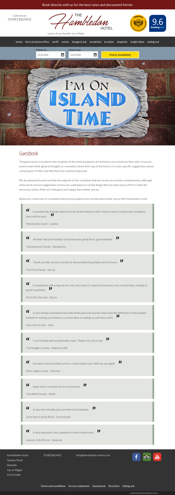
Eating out (128, 485)
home (19, 41)
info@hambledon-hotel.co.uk (93, 455)
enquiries (122, 41)
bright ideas (137, 41)
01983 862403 (19, 19)
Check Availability (120, 54)
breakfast (95, 41)
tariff (55, 41)
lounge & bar (79, 41)
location (109, 41)
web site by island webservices (144, 493)
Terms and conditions (53, 485)
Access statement (79, 485)
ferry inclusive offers (37, 41)
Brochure (114, 485)
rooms (65, 41)
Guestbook (99, 485)
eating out (153, 41)
